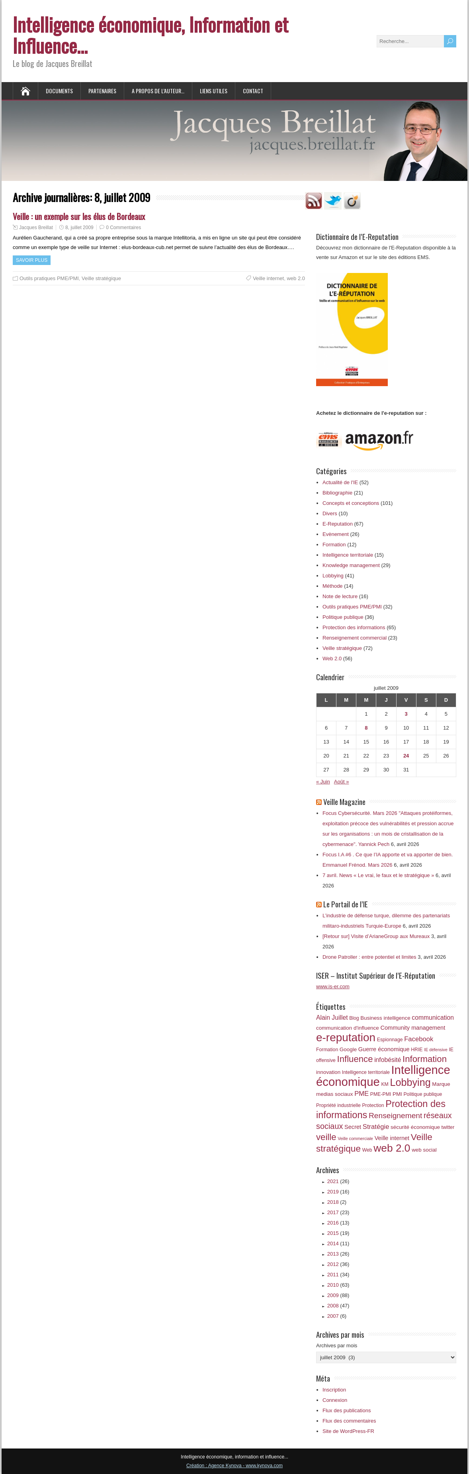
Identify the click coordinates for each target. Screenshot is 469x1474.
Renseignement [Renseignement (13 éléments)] (395, 1115)
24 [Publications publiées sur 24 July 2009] (406, 756)
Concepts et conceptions (350, 503)
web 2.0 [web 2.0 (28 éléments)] (391, 1148)
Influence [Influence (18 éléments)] (355, 1059)
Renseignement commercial (354, 638)
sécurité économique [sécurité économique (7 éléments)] (415, 1127)
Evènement (335, 534)
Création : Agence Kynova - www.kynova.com (234, 1465)
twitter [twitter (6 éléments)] (448, 1127)
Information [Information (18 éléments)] (425, 1059)
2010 (338, 1285)
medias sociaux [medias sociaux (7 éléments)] (334, 1094)
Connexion (334, 1400)
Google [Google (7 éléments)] (348, 1049)
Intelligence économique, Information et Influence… (150, 34)
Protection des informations (353, 627)
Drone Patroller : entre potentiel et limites (369, 957)
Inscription (334, 1390)
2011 (338, 1275)
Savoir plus (31, 260)
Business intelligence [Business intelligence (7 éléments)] (385, 1018)
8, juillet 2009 (79, 227)
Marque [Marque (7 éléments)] (441, 1084)
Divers (329, 513)
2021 (338, 1181)
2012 (338, 1264)
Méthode (332, 586)
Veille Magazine (344, 801)
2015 (338, 1233)
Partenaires (102, 90)
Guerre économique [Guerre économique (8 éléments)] (384, 1049)
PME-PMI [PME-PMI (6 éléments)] (380, 1094)
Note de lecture (340, 596)
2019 (338, 1192)
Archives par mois (336, 1345)
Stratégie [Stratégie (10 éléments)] (376, 1127)
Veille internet (268, 278)
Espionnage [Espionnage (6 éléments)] (390, 1039)
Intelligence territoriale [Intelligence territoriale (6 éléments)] (366, 1072)
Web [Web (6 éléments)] (367, 1150)
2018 (336, 1202)
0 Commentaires (123, 227)
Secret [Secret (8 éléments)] (352, 1127)
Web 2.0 (332, 658)
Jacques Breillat (36, 227)
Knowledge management (351, 565)
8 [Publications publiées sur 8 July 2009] (366, 728)
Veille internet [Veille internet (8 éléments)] (392, 1138)
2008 (338, 1306)
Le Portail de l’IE (345, 903)
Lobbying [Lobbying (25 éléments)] (410, 1082)
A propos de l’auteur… (158, 90)
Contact (253, 90)
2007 (336, 1316)
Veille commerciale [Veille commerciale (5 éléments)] (355, 1138)
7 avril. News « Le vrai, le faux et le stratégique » (378, 875)
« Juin (323, 782)
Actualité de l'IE (340, 482)
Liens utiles (213, 90)
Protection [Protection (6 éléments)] (373, 1105)
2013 (338, 1254)
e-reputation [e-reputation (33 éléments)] (345, 1037)
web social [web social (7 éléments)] (424, 1150)
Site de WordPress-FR (348, 1431)
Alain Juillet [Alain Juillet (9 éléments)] (332, 1017)
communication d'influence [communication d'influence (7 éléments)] (347, 1028)
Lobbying (333, 576)
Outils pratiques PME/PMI (49, 278)
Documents (59, 90)
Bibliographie (337, 493)
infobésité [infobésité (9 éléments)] (387, 1059)
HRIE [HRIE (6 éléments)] (416, 1049)
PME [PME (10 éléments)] (361, 1093)
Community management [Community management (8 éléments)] (412, 1028)
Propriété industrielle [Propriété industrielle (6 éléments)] (338, 1105)
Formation (334, 545)
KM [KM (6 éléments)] (384, 1084)
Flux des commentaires (349, 1421)
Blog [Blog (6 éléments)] (354, 1018)
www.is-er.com (333, 986)
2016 (338, 1223)
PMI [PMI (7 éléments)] (397, 1094)
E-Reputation (337, 524)
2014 (338, 1243)
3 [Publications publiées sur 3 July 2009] (406, 714)
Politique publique (342, 617)
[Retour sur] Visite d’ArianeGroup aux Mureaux (376, 936)
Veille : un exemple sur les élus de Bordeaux (79, 216)
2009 (338, 1295)
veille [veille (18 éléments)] (326, 1137)
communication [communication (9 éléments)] (433, 1017)
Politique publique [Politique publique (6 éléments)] (422, 1094)
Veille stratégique (101, 278)
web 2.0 (296, 278)
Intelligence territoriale (347, 555)
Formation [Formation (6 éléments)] (327, 1049)
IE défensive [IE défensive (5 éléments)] (436, 1049)
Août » (341, 782)
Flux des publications (346, 1410)
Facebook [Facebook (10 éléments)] (418, 1039)
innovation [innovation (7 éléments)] (328, 1072)
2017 (338, 1212)
